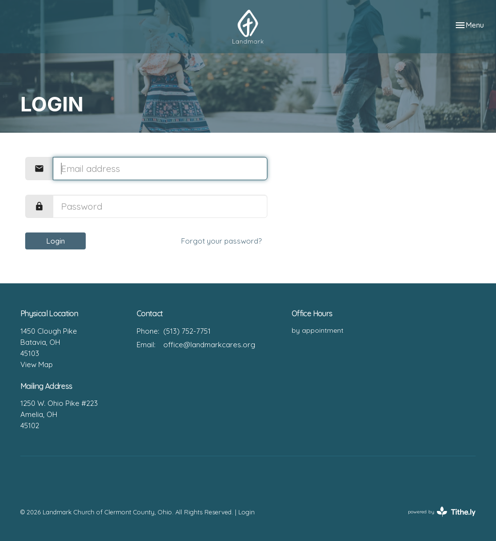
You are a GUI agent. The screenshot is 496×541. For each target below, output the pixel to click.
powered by (442, 511)
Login (55, 241)
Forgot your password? (221, 241)
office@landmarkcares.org (209, 344)
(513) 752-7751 (187, 331)
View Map (36, 364)
